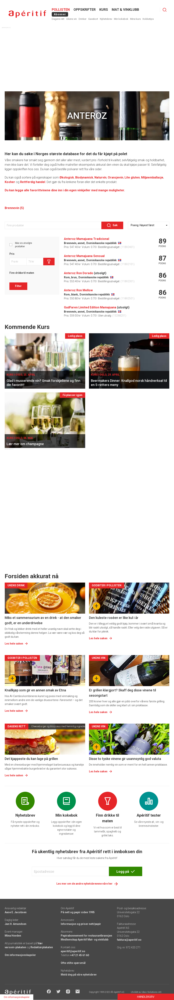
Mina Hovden (13, 935)
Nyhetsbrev (106, 19)
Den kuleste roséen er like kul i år (113, 618)
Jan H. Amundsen (15, 923)
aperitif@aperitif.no (73, 951)
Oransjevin (115, 177)
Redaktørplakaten (41, 947)
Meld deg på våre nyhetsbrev (78, 974)
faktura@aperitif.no (129, 939)
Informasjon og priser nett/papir (81, 923)
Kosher (10, 182)
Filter (18, 286)
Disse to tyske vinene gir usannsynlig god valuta (125, 759)
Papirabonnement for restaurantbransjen (86, 935)
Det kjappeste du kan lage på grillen (31, 759)
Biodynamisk (84, 177)
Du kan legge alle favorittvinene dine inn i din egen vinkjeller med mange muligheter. (65, 190)
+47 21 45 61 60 (79, 955)
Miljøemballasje (152, 177)
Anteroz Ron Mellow (78, 290)
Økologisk (66, 177)
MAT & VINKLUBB (125, 9)
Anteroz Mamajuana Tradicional (86, 239)
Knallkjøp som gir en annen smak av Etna (35, 690)
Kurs (103, 9)
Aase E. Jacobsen (16, 912)
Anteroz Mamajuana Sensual (84, 256)
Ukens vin (71, 19)
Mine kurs (135, 19)
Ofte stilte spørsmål (73, 962)
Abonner (60, 14)
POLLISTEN (61, 9)
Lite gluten (132, 177)
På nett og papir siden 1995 (78, 912)
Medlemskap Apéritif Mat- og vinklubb (84, 939)
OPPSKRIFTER (85, 9)
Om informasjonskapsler (20, 955)
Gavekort (93, 19)
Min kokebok (121, 19)
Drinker (82, 19)
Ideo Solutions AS (151, 992)
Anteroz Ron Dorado (78, 273)
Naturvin (100, 177)
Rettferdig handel (32, 182)
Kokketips (148, 19)
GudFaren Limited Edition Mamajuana (90, 307)
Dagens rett (58, 19)
